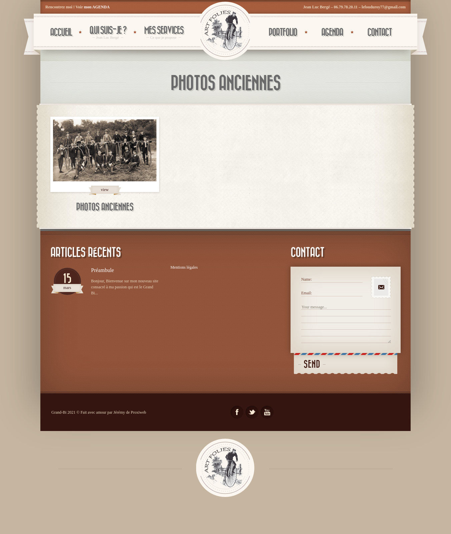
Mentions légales (184, 267)
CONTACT (379, 32)
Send (312, 364)
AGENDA (332, 32)
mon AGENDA (97, 7)
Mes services (163, 32)
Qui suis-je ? (107, 32)
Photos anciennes (104, 207)
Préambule (102, 270)
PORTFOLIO (283, 32)
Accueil (61, 32)
